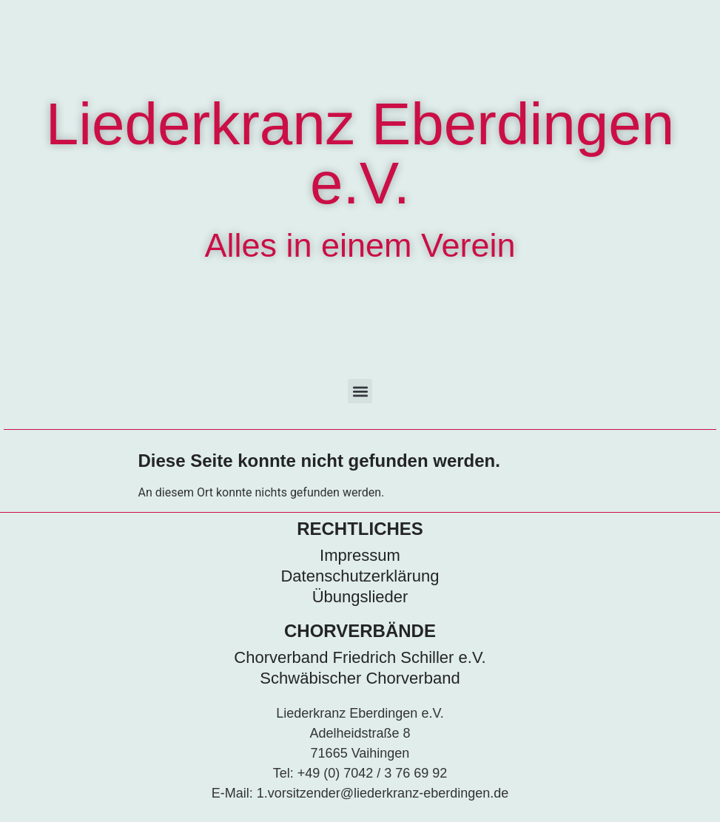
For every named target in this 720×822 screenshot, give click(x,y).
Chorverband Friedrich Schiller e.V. (359, 657)
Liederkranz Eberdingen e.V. (360, 153)
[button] (360, 391)
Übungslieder (360, 596)
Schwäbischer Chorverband (360, 678)
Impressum (360, 555)
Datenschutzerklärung (359, 576)
